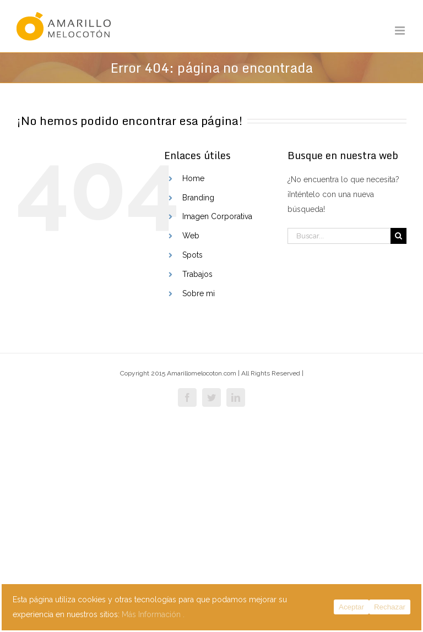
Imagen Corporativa (217, 216)
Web (190, 235)
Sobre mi (198, 293)
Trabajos (197, 274)
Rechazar (389, 607)
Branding (198, 197)
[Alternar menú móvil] (400, 30)
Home (193, 178)
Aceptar (351, 607)
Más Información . (153, 614)
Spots (192, 254)
